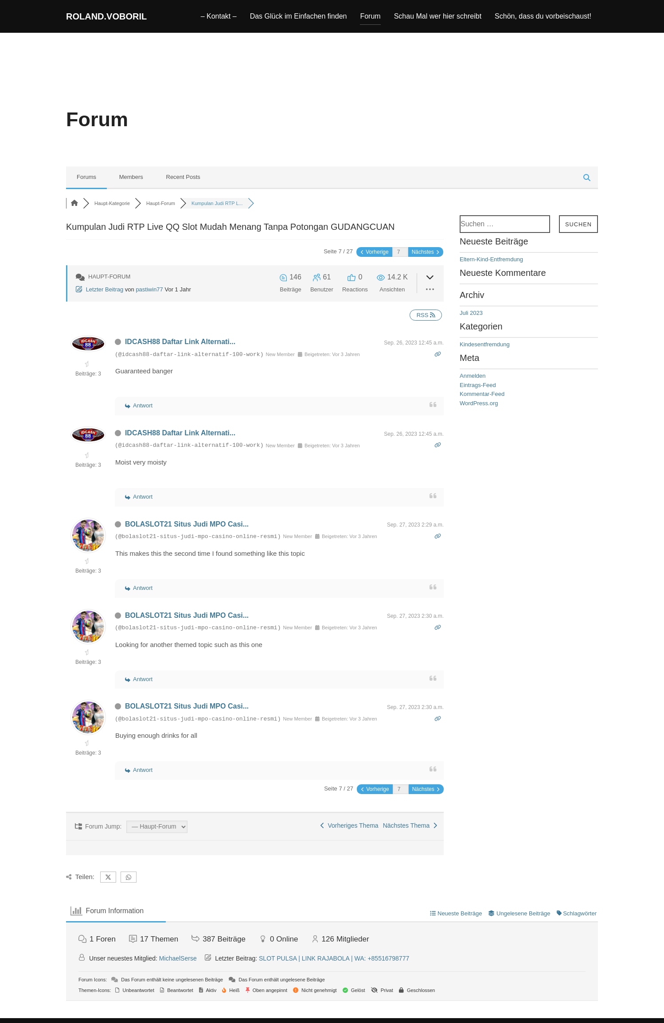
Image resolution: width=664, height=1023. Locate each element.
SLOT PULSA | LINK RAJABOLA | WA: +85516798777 (334, 966)
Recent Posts (183, 185)
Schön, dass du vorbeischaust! (543, 18)
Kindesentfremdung (485, 352)
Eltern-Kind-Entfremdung (491, 267)
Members (131, 185)
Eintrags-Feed (478, 393)
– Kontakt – (219, 18)
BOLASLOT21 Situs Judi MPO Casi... (187, 532)
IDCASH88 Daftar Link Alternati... (180, 349)
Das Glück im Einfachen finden (298, 18)
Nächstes (425, 260)
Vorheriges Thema (349, 833)
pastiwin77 (149, 297)
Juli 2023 (471, 321)
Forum (370, 18)
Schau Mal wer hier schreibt (437, 18)
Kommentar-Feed (482, 402)
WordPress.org (479, 411)
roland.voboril (118, 18)
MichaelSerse (178, 966)
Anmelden (473, 383)
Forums (86, 185)
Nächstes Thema (410, 833)
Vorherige (375, 260)
